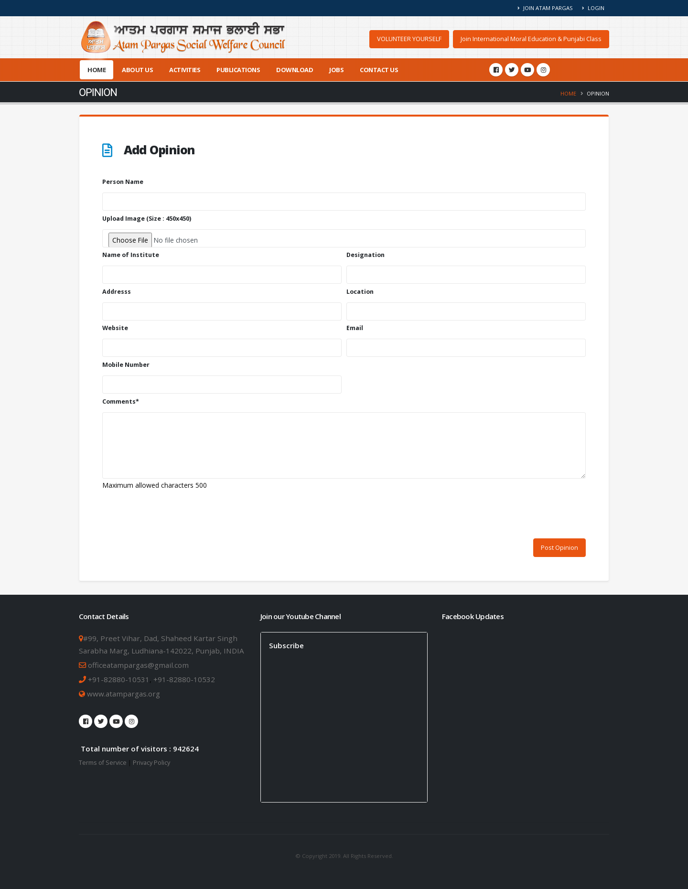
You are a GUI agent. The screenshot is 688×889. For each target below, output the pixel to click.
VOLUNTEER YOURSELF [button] (409, 38)
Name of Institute (130, 255)
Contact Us (379, 69)
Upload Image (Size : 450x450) (146, 218)
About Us (137, 69)
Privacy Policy (151, 763)
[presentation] (174, 515)
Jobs (336, 69)
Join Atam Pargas (545, 7)
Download (294, 69)
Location (360, 292)
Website (115, 328)
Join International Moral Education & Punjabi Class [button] (531, 38)
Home (96, 69)
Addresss (116, 292)
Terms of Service (103, 763)
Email (354, 328)
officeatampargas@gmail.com (138, 665)
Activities (184, 69)
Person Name (122, 182)
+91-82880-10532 (184, 679)
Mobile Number (126, 365)
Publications (238, 69)
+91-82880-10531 (119, 679)
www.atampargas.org (122, 693)
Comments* (120, 401)
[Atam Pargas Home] (183, 37)
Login (593, 7)
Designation (365, 255)
